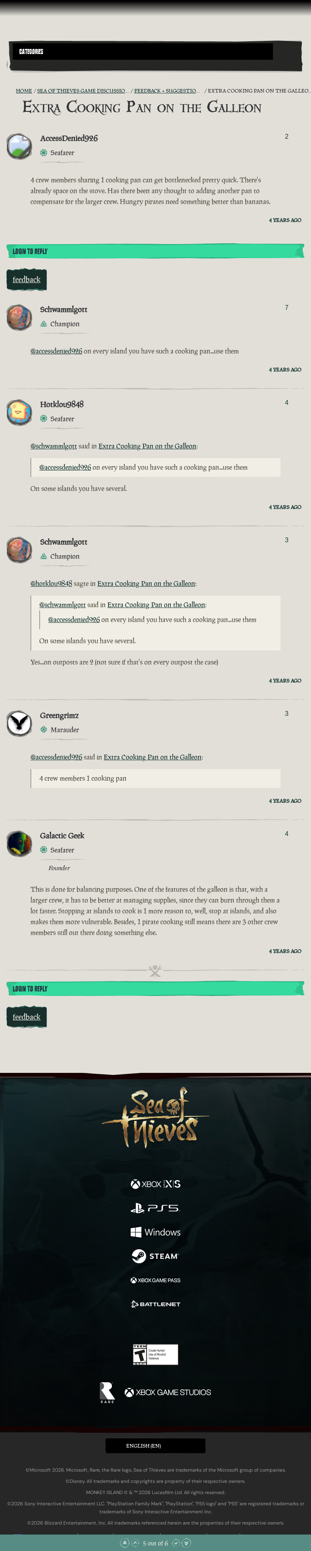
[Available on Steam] (155, 1257)
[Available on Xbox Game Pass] (155, 1281)
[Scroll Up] (135, 1543)
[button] (143, 51)
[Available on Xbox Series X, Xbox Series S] (155, 1185)
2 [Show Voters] (287, 136)
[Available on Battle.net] (155, 1305)
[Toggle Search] (24, 64)
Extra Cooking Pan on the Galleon (147, 446)
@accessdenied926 (56, 351)
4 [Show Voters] (287, 402)
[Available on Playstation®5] (155, 1209)
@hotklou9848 (51, 583)
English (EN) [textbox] (143, 1445)
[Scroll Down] (176, 1543)
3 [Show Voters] (287, 540)
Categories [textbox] (31, 52)
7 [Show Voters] (287, 307)
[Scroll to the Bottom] (186, 1543)
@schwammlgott (53, 446)
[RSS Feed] (11, 91)
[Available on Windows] (155, 1233)
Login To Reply (30, 251)
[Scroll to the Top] (124, 1543)
